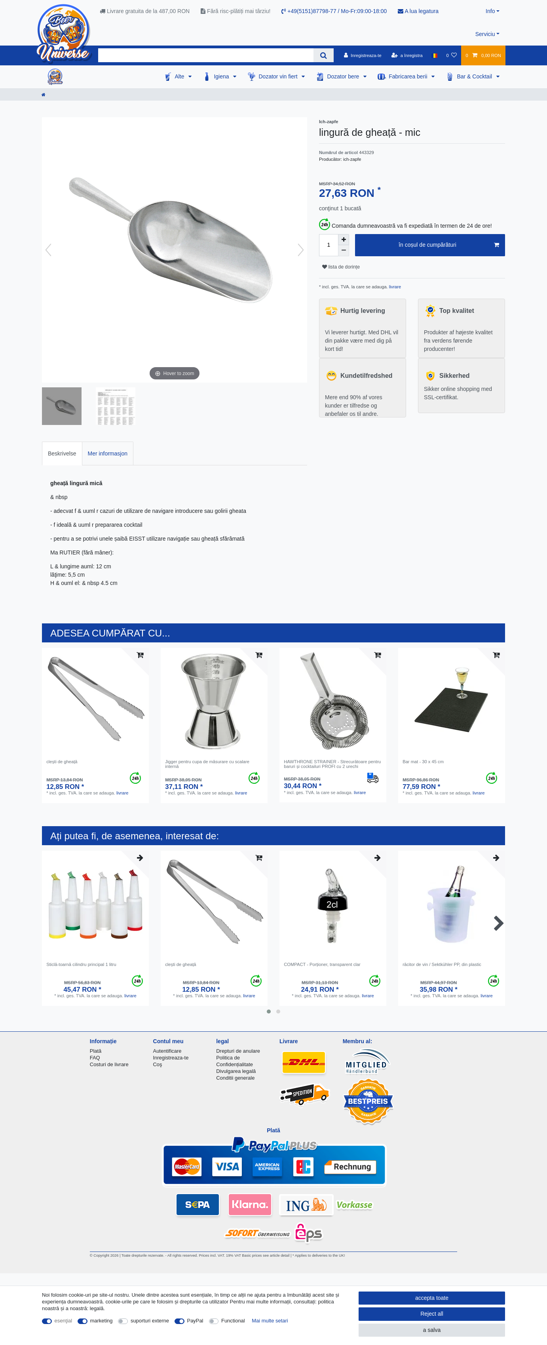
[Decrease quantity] (343, 250)
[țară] (434, 55)
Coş (157, 1064)
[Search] (323, 55)
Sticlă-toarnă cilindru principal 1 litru (81, 964)
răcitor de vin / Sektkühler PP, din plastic (442, 964)
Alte (180, 76)
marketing (101, 1321)
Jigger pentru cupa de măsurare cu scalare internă (207, 764)
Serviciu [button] (485, 34)
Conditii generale (235, 1078)
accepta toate (431, 1298)
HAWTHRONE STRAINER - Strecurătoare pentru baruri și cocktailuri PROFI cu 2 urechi (332, 764)
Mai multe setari (270, 1321)
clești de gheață (61, 761)
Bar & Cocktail (475, 76)
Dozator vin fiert (278, 76)
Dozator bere (344, 76)
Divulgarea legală (236, 1071)
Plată (96, 1051)
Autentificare (167, 1051)
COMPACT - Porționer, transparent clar (322, 964)
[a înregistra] (407, 55)
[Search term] (205, 55)
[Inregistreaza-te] (363, 55)
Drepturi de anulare (238, 1051)
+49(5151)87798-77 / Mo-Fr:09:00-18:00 (334, 11)
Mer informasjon (107, 453)
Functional (233, 1321)
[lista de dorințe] (451, 55)
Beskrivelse (62, 453)
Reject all (431, 1314)
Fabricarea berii (409, 76)
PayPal (195, 1321)
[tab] (62, 453)
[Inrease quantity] (343, 239)
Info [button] (490, 11)
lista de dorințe (341, 267)
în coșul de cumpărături (449, 245)
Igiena (222, 76)
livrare (394, 286)
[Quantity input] (328, 245)
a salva (432, 1330)
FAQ (95, 1058)
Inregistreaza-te (171, 1058)
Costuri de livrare (109, 1064)
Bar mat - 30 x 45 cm (423, 761)
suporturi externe (150, 1321)
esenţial (63, 1321)
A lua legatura (418, 11)
